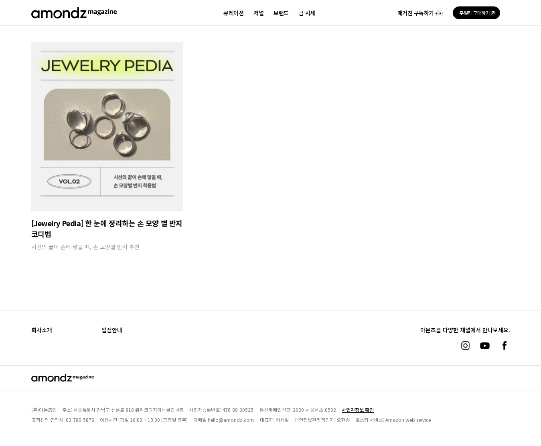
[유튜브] (484, 345)
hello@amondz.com (231, 419)
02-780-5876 (80, 419)
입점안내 (111, 330)
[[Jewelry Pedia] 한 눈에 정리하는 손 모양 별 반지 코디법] (107, 126)
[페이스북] (504, 345)
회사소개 (41, 330)
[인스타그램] (465, 345)
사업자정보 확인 (358, 409)
